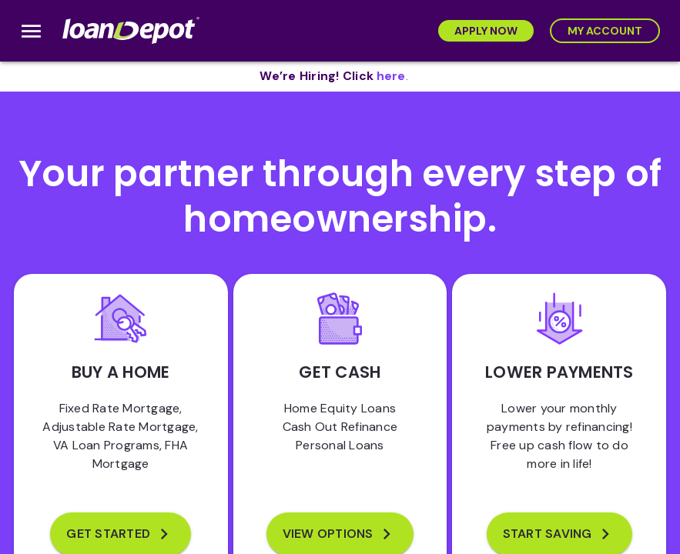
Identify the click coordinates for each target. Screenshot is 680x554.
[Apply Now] (486, 31)
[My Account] (605, 30)
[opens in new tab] (391, 76)
